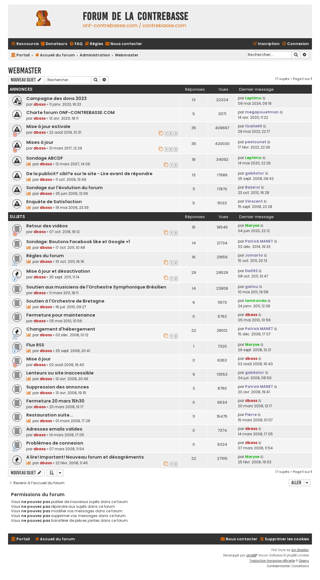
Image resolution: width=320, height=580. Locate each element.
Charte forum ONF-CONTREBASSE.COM (70, 112)
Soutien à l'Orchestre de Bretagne (65, 301)
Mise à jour (38, 359)
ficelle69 (253, 126)
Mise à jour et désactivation (58, 271)
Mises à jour (39, 142)
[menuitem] (53, 44)
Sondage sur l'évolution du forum (64, 188)
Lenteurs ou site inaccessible (60, 373)
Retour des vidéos (47, 226)
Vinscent (254, 201)
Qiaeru (304, 561)
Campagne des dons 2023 (56, 98)
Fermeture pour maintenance (60, 315)
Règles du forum (45, 256)
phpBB (251, 555)
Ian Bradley (300, 550)
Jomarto (254, 255)
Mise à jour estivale (48, 126)
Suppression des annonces (57, 387)
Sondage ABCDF (44, 158)
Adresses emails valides (54, 429)
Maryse (252, 225)
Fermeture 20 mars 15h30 (55, 401)
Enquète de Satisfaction (54, 202)
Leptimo (253, 98)
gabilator (254, 173)
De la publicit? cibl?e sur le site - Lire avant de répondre (89, 174)
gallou (251, 286)
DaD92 (251, 270)
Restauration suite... (49, 415)
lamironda (256, 300)
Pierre (251, 414)
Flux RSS (35, 345)
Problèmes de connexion (54, 443)
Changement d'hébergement (60, 329)
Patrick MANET (259, 241)
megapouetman (262, 112)
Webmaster (24, 70)
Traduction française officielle (272, 561)
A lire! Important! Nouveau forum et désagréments (85, 457)
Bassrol (252, 187)
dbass (39, 104)
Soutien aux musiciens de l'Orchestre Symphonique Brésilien (96, 287)
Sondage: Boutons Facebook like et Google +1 (78, 242)
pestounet (255, 141)
